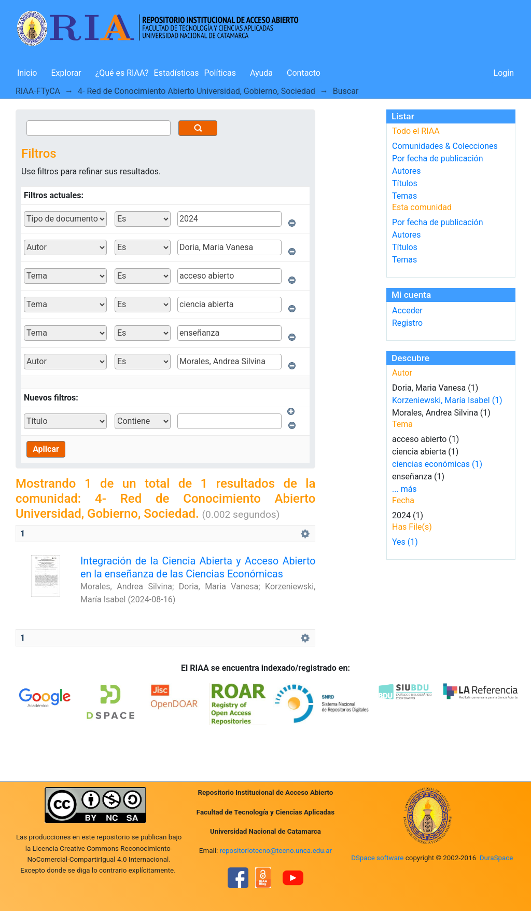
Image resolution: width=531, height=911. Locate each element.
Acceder (407, 310)
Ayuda (261, 73)
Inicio (27, 73)
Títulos (404, 183)
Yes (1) (405, 542)
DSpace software (377, 858)
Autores (406, 171)
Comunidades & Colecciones (445, 146)
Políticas (220, 73)
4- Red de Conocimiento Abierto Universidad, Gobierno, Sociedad (196, 91)
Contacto (303, 73)
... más (404, 489)
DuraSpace (496, 858)
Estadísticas (176, 73)
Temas (404, 196)
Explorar (66, 73)
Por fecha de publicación (437, 158)
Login (504, 73)
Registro (407, 323)
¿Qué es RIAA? (122, 73)
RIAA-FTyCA (38, 91)
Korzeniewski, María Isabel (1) (447, 400)
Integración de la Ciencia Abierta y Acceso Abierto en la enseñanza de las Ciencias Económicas (197, 567)
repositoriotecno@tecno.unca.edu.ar (276, 850)
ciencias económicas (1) (437, 464)
